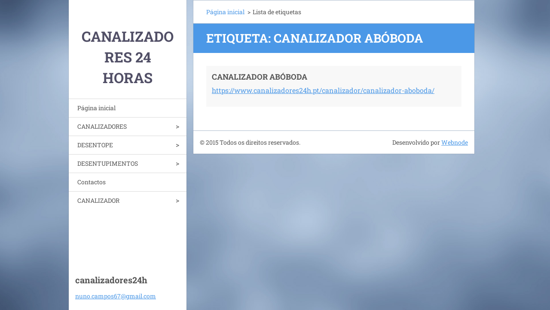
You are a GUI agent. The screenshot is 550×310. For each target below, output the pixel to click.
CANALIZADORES (102, 126)
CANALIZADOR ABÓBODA (259, 76)
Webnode (454, 142)
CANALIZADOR (98, 200)
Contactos (91, 182)
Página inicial (96, 108)
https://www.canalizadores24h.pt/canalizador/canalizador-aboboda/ (323, 90)
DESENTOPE (95, 145)
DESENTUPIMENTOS (107, 163)
